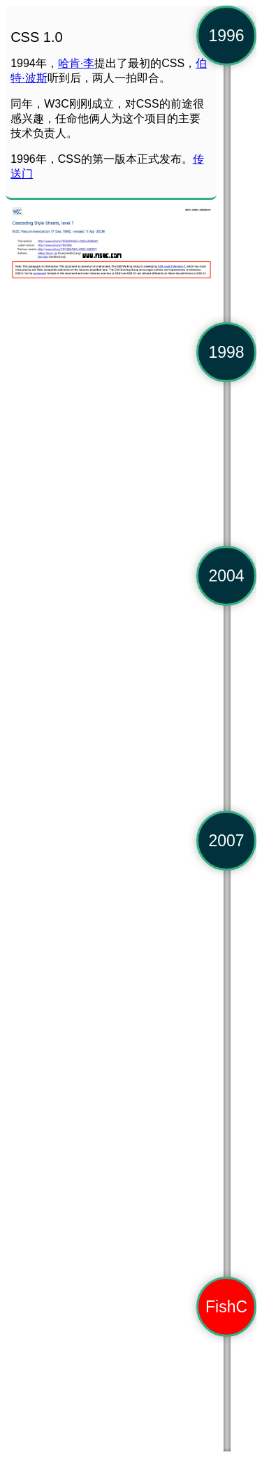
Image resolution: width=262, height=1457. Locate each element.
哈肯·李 (76, 63)
